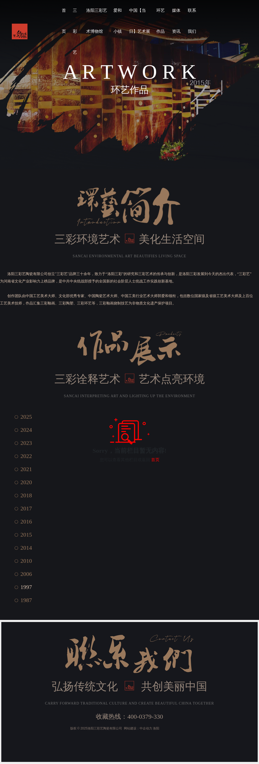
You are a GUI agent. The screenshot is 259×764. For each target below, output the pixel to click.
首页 (155, 459)
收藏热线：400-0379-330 (129, 716)
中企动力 (146, 728)
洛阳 (156, 728)
